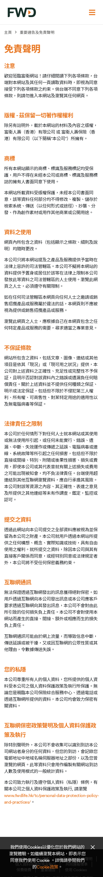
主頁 (8, 32)
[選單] (92, 12)
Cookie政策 (47, 867)
